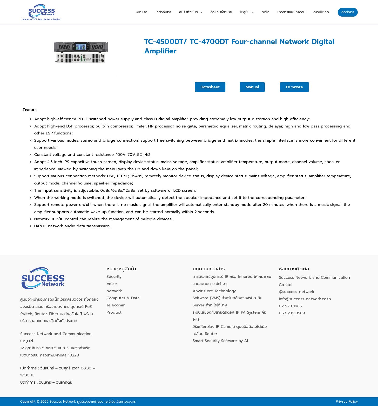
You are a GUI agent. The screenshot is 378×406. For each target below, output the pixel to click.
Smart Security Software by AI (220, 341)
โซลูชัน (258, 12)
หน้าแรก (165, 12)
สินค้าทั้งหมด (208, 12)
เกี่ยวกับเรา (184, 12)
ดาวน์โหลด (323, 12)
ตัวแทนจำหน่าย (236, 12)
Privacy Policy (346, 401)
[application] (218, 12)
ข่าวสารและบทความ (296, 12)
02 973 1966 (290, 306)
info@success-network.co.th (305, 299)
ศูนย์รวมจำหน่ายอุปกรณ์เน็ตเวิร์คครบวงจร (106, 401)
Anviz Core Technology (214, 291)
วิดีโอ (273, 12)
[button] (348, 12)
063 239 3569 (292, 313)
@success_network (297, 292)
